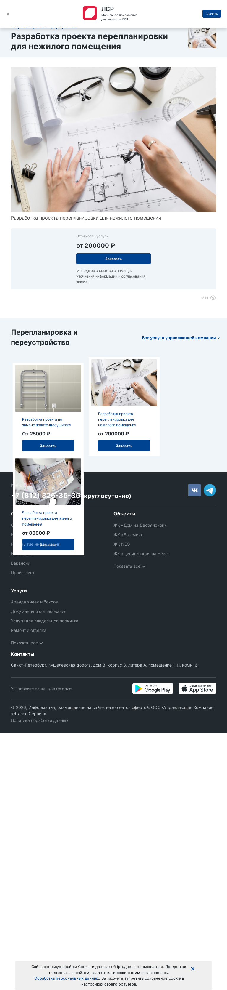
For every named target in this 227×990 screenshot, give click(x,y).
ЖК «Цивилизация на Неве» (142, 553)
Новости (19, 534)
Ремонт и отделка (28, 623)
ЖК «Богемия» (128, 534)
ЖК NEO (122, 544)
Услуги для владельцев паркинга (44, 614)
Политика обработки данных (40, 713)
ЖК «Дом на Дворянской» (140, 525)
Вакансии (20, 563)
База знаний (23, 553)
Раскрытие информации (35, 544)
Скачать (212, 13)
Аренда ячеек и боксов (34, 595)
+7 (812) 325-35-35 (45, 495)
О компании (23, 525)
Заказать (113, 259)
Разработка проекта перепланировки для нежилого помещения (117, 419)
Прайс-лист (23, 572)
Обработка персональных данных (66, 978)
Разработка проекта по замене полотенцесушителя (46, 422)
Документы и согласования (39, 604)
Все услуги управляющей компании (179, 337)
